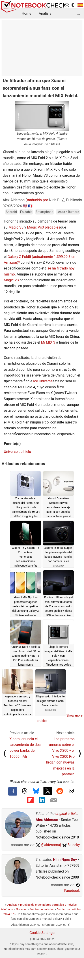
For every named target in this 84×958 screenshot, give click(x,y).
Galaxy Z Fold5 (19, 257)
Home (26, 13)
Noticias (21, 909)
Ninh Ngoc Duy (65, 859)
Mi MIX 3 (48, 342)
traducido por (37, 200)
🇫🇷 (30, 206)
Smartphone (44, 212)
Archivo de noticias (41, 909)
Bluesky (71, 845)
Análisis (45, 13)
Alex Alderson (47, 820)
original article (66, 814)
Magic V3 (16, 227)
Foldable (26, 212)
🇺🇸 (25, 206)
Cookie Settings (42, 933)
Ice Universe (43, 381)
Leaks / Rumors (67, 212)
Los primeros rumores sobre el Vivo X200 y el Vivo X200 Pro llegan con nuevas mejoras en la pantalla (60, 756)
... (78, 13)
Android (11, 212)
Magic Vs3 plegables (43, 227)
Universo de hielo (17, 452)
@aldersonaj (48, 845)
